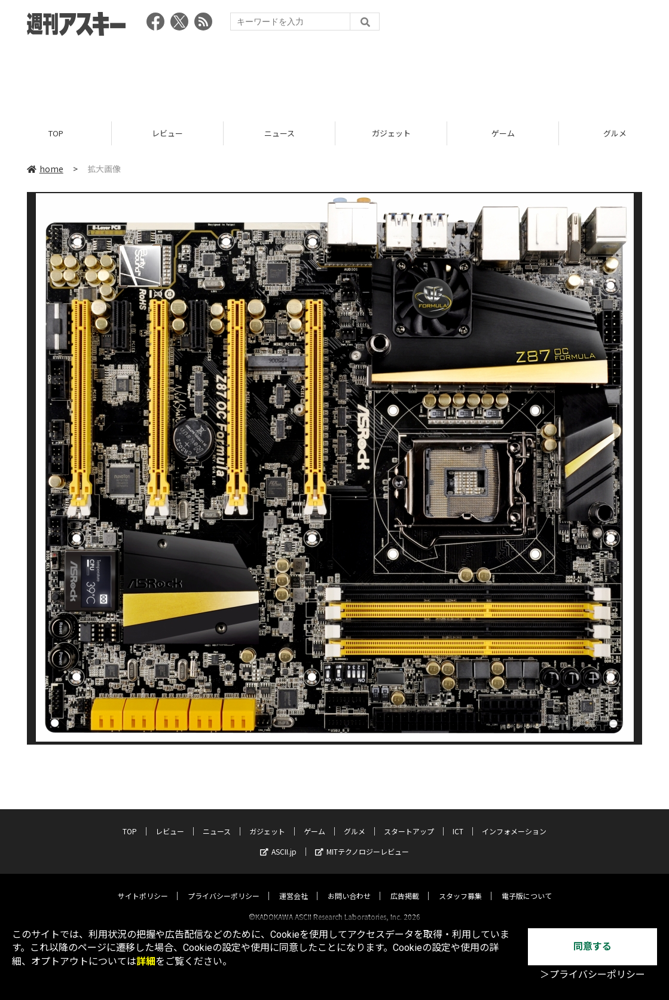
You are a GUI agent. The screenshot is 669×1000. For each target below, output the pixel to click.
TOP (55, 133)
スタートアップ (409, 820)
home (45, 169)
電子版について (527, 885)
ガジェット (391, 133)
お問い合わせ (349, 885)
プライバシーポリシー (223, 885)
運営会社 (293, 885)
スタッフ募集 (460, 885)
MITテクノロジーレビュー (362, 841)
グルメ (354, 820)
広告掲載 (404, 885)
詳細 (145, 961)
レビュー (167, 133)
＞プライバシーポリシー (592, 974)
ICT (458, 820)
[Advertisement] (334, 75)
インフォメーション (514, 820)
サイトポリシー (143, 885)
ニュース (279, 133)
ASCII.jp (278, 841)
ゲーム (503, 133)
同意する (592, 946)
